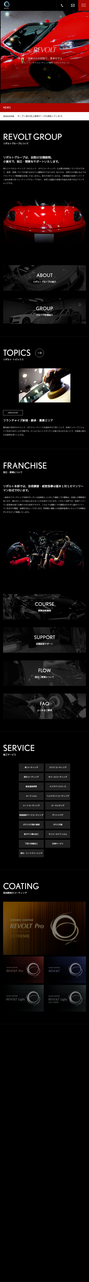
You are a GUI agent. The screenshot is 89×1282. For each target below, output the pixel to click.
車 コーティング (31, 767)
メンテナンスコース (58, 786)
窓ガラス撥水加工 (31, 834)
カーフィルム (31, 796)
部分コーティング (31, 777)
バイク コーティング (57, 767)
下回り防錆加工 (31, 844)
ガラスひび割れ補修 (31, 824)
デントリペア (57, 815)
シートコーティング (31, 805)
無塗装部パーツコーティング (31, 815)
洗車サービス (57, 844)
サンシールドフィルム (58, 834)
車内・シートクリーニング (31, 853)
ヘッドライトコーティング (58, 796)
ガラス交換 (57, 824)
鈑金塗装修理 (31, 786)
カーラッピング (57, 805)
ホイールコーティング (58, 777)
